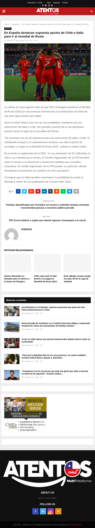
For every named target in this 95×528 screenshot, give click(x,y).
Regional (56, 3)
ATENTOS (10, 41)
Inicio (49, 3)
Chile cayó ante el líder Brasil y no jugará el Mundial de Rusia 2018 (45, 279)
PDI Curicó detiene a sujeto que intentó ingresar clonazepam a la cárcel (47, 220)
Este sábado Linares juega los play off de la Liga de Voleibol (77, 279)
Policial (65, 3)
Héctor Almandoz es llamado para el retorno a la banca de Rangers (16, 279)
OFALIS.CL (76, 524)
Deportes (8, 28)
